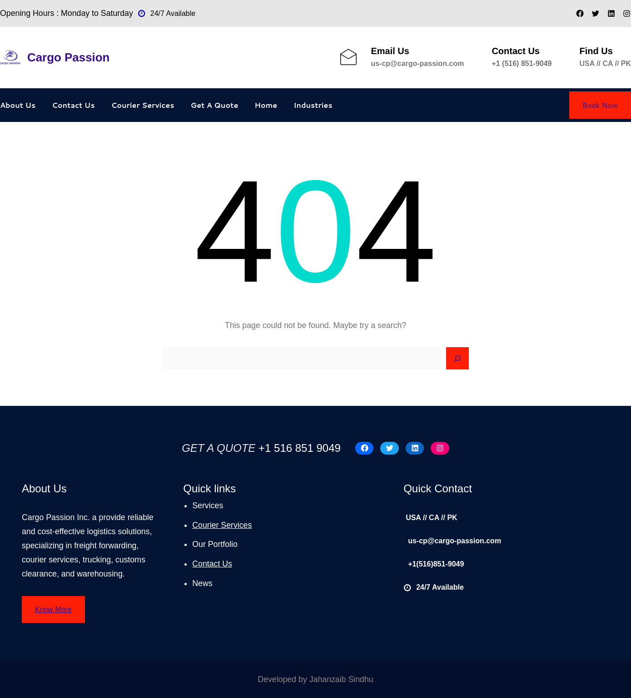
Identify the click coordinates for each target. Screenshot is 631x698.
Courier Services (222, 525)
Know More (53, 609)
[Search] (457, 358)
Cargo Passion (68, 57)
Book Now (600, 105)
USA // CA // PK (605, 63)
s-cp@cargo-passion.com (419, 63)
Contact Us (212, 563)
